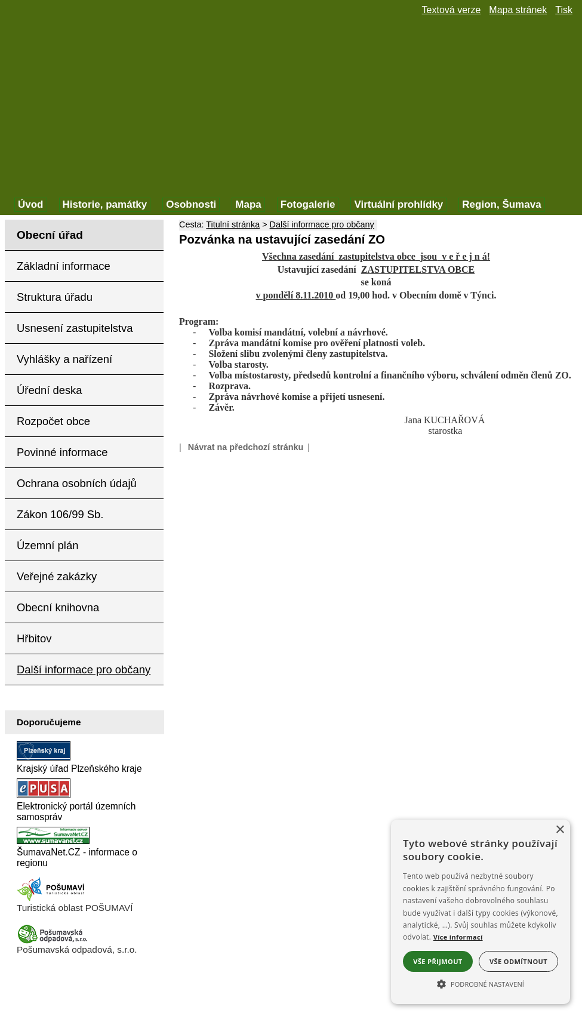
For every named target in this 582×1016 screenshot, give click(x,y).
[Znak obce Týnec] (65, 22)
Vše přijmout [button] (437, 961)
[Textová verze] (451, 10)
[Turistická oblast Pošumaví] (52, 899)
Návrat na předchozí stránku (246, 447)
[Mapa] (248, 205)
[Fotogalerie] (308, 205)
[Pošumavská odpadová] (52, 941)
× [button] (559, 830)
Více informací (458, 936)
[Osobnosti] (191, 205)
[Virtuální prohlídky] (398, 205)
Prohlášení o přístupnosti (71, 983)
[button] (480, 983)
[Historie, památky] (105, 205)
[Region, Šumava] (501, 205)
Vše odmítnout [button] (518, 961)
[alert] (480, 912)
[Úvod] (30, 205)
